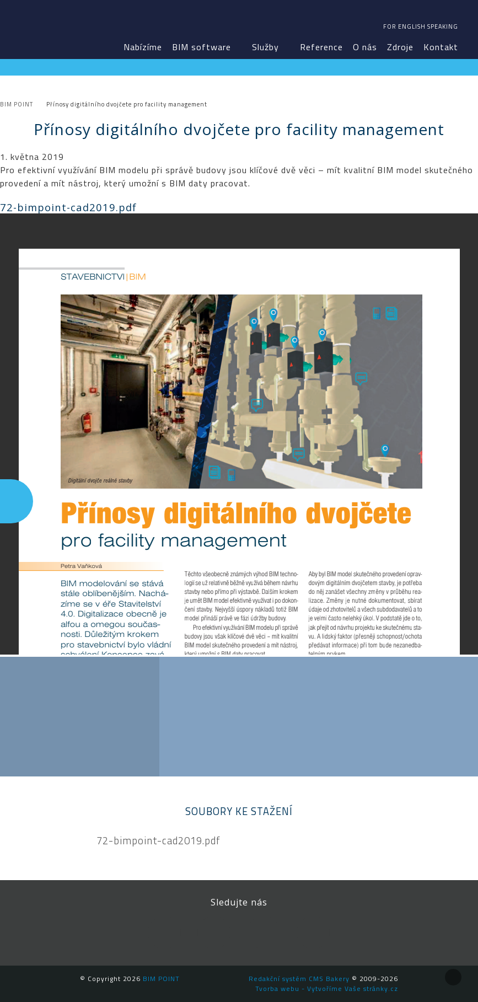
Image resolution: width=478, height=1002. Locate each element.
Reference (321, 46)
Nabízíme (142, 46)
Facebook (164, 932)
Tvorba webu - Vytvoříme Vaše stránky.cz (326, 988)
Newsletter (313, 932)
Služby (265, 46)
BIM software (201, 46)
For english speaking (420, 26)
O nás (365, 46)
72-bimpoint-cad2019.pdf (158, 840)
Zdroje (400, 46)
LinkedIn (213, 932)
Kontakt (440, 46)
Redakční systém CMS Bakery (299, 978)
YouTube (263, 932)
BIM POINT (42, 28)
